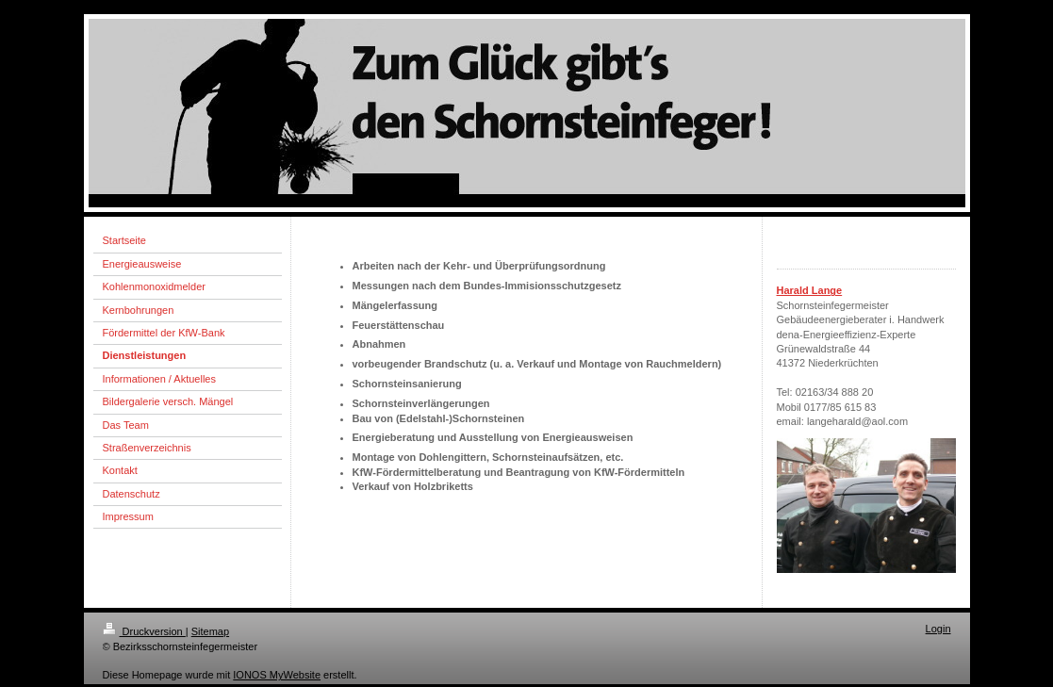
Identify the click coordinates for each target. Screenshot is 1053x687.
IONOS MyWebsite (277, 674)
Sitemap (210, 631)
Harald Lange (810, 290)
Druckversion (144, 631)
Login (938, 628)
